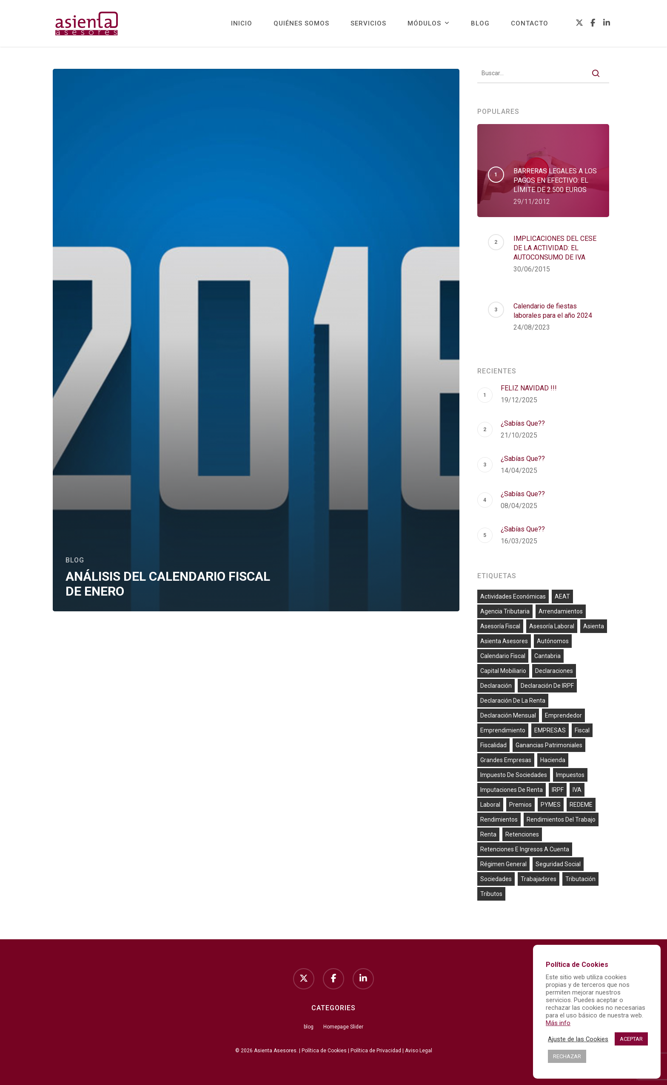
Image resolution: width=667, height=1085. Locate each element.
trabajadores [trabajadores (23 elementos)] (538, 879)
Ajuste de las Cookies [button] (578, 1039)
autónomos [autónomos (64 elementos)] (553, 641)
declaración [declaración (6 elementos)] (496, 685)
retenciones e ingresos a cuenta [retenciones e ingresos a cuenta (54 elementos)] (524, 849)
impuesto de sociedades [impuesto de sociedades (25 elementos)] (513, 774)
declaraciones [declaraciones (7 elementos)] (554, 670)
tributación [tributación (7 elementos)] (580, 879)
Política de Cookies (324, 1051)
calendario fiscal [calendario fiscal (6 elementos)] (502, 656)
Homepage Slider (343, 1027)
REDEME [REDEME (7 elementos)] (581, 804)
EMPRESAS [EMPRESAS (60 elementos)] (550, 730)
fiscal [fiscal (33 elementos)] (582, 730)
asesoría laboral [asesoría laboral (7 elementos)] (551, 626)
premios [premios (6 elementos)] (520, 804)
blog (75, 560)
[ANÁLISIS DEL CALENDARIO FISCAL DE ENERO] (256, 340)
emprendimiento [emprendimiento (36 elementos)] (502, 730)
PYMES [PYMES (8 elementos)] (551, 804)
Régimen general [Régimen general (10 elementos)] (503, 864)
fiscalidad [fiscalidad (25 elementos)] (493, 745)
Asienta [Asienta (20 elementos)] (593, 626)
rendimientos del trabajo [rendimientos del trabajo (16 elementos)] (561, 819)
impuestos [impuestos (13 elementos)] (570, 774)
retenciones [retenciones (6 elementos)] (522, 834)
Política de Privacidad (376, 1051)
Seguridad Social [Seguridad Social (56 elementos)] (558, 864)
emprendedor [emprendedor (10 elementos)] (563, 715)
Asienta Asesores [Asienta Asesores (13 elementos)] (504, 641)
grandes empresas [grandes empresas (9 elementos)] (505, 760)
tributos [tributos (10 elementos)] (491, 893)
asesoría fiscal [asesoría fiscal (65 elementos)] (500, 626)
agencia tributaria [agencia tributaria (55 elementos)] (505, 611)
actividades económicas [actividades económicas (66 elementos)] (513, 596)
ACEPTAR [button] (631, 1039)
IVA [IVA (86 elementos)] (577, 789)
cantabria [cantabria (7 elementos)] (547, 656)
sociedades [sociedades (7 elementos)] (496, 879)
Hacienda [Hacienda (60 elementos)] (552, 760)
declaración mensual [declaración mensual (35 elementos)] (508, 715)
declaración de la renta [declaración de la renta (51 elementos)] (512, 700)
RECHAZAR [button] (567, 1056)
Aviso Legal (418, 1051)
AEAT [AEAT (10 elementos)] (562, 596)
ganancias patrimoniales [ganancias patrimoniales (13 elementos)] (549, 745)
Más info (558, 1023)
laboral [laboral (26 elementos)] (490, 804)
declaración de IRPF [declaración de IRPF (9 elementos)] (547, 685)
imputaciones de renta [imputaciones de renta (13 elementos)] (511, 789)
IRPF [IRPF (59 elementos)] (558, 789)
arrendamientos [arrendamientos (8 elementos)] (561, 611)
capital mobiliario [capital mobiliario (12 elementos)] (503, 670)
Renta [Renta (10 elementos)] (488, 834)
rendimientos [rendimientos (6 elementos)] (499, 819)
